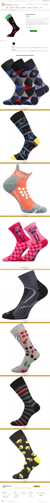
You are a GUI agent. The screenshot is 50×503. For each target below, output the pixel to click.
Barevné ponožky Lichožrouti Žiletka (25, 267)
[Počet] (28, 31)
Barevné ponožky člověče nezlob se (25, 373)
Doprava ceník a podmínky (24, 493)
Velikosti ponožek (16, 493)
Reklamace (30, 493)
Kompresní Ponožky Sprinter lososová (25, 214)
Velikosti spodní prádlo (16, 494)
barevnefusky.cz (10, 501)
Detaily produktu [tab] (4, 40)
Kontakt (30, 494)
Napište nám (40, 495)
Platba (22, 494)
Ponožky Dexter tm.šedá (25, 320)
